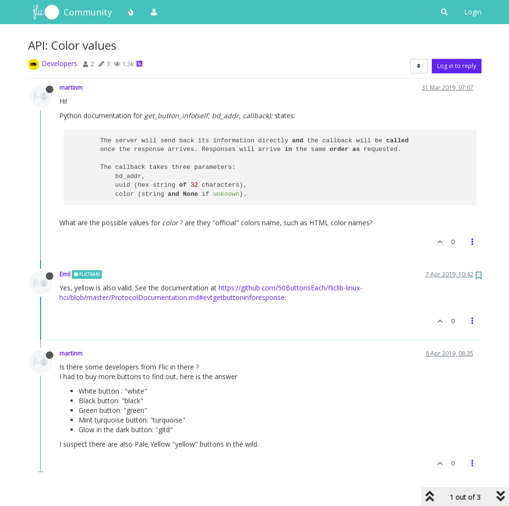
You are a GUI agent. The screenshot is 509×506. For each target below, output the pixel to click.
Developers (59, 63)
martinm (71, 87)
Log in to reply (456, 66)
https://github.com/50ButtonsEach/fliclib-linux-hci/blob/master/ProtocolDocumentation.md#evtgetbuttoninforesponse (210, 292)
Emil (64, 274)
